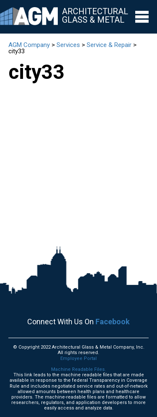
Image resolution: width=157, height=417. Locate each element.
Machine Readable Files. (78, 369)
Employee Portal (78, 358)
